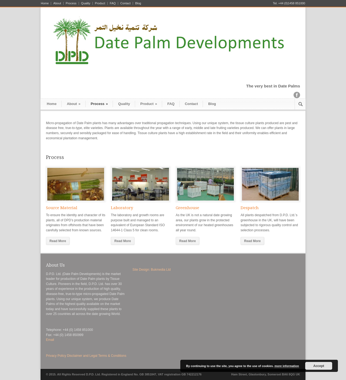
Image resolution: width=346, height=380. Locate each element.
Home (45, 3)
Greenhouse (187, 207)
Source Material (61, 207)
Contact (125, 3)
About (57, 3)
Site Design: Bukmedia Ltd (151, 270)
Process (71, 3)
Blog (138, 3)
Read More (57, 241)
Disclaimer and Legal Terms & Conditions (96, 356)
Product (100, 3)
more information (286, 366)
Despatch (250, 207)
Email (50, 340)
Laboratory (122, 207)
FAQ (113, 3)
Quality (85, 3)
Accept (318, 366)
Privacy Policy (56, 356)
